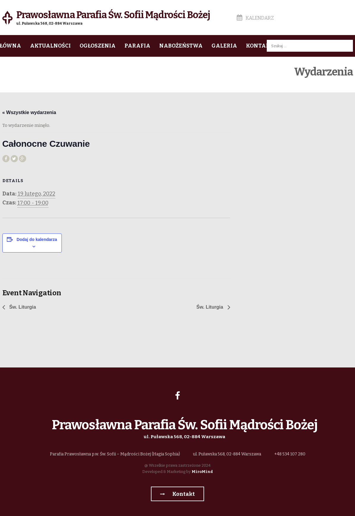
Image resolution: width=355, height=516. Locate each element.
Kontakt (259, 45)
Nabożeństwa (181, 45)
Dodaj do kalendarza (37, 239)
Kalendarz (255, 18)
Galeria (224, 45)
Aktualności (50, 45)
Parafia (137, 45)
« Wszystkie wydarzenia (29, 112)
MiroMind (202, 471)
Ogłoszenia (98, 45)
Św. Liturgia (22, 307)
